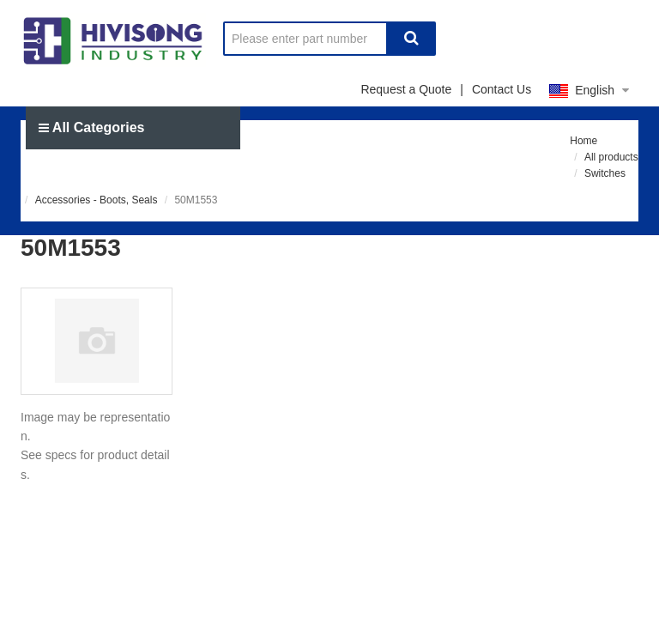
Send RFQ (313, 170)
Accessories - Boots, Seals (96, 200)
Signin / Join (519, 213)
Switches (605, 173)
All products (611, 157)
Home (70, 170)
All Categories (91, 127)
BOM (610, 213)
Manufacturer (184, 170)
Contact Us (501, 89)
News (415, 170)
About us (514, 170)
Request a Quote (405, 89)
